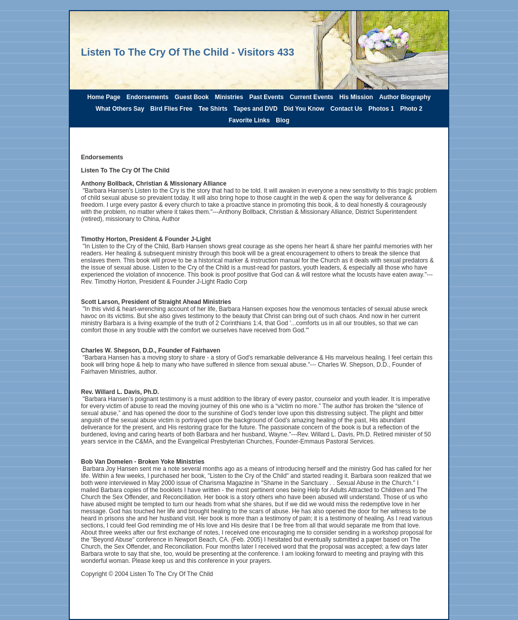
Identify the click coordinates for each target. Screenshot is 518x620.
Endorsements (147, 97)
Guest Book (191, 97)
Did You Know (304, 108)
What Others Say (120, 108)
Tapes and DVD (256, 108)
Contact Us (346, 108)
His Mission (356, 97)
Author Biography (404, 97)
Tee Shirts (212, 108)
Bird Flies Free (171, 108)
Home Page (104, 97)
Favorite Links (249, 120)
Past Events (266, 97)
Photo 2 (411, 108)
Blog (282, 120)
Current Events (311, 97)
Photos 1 (381, 108)
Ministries (229, 97)
